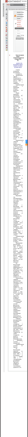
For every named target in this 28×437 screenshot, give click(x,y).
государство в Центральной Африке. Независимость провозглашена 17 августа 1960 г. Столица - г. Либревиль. (18, 78)
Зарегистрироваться (20, 37)
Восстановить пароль (20, 39)
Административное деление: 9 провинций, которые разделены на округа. (18, 88)
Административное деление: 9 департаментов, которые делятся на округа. (18, 239)
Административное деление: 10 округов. (18, 346)
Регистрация (24, 1)
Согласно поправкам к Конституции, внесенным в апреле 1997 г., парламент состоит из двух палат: (18, 134)
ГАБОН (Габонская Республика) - (16, 71)
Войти (18, 35)
